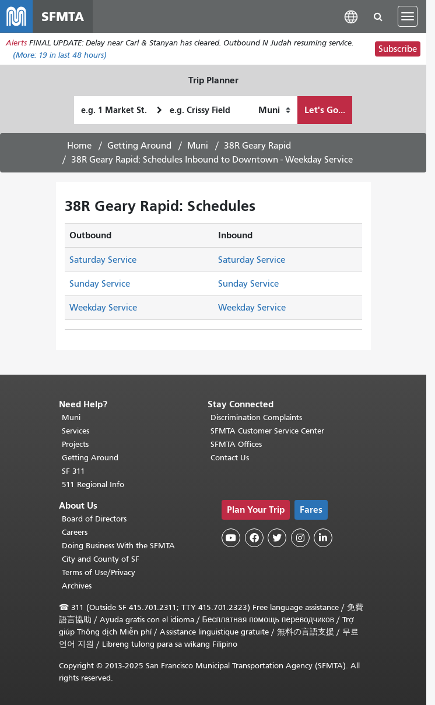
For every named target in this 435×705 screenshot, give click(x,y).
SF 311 (73, 471)
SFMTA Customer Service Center (267, 431)
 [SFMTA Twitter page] (277, 537)
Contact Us (230, 458)
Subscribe (397, 49)
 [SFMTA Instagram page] (300, 537)
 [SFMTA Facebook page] (254, 537)
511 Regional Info (93, 484)
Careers (74, 532)
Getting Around (139, 145)
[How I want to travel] (274, 110)
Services (75, 431)
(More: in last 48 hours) (60, 55)
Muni (197, 145)
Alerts (16, 43)
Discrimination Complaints (256, 417)
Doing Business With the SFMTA (118, 546)
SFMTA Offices (236, 444)
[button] (351, 16)
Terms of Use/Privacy (98, 572)
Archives (77, 586)
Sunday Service (99, 284)
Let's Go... (324, 109)
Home (79, 145)
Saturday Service (102, 260)
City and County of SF (100, 559)
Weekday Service (103, 307)
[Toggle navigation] (408, 16)
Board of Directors (94, 519)
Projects (75, 444)
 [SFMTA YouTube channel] (231, 537)
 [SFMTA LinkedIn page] (323, 537)
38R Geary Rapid (257, 145)
